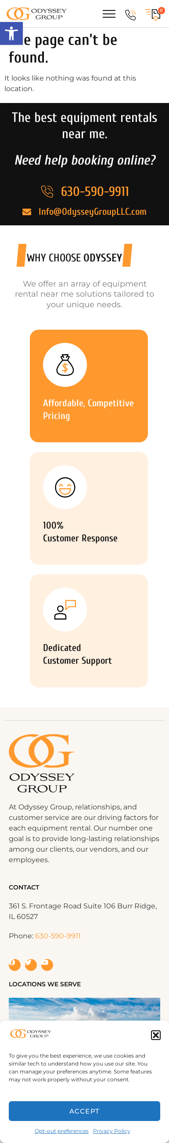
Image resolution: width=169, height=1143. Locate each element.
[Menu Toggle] (109, 14)
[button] (11, 33)
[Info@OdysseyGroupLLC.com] (26, 212)
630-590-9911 (95, 191)
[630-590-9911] (130, 15)
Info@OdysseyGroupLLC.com (93, 211)
